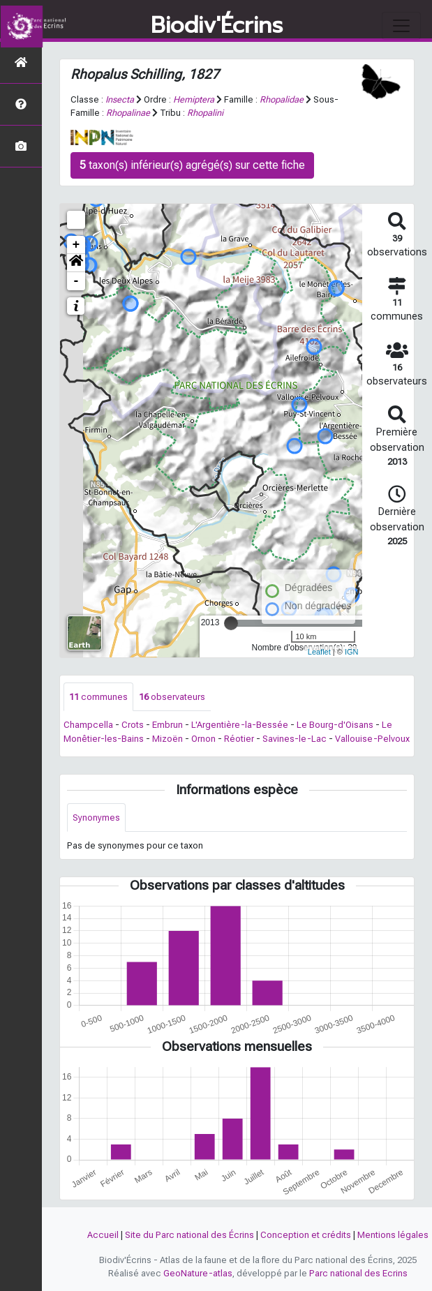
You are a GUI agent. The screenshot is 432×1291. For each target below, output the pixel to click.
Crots (132, 724)
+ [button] (76, 245)
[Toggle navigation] (401, 26)
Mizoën (167, 738)
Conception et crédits (305, 1235)
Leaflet (319, 652)
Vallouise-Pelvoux (372, 738)
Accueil (103, 1235)
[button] (76, 263)
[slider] (231, 623)
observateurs (172, 697)
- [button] (76, 281)
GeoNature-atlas (197, 1273)
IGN (352, 652)
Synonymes (96, 817)
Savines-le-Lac (294, 738)
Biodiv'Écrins (217, 26)
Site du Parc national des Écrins (189, 1235)
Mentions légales (393, 1235)
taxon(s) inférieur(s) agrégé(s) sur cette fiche (192, 165)
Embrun (167, 724)
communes (98, 697)
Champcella (88, 724)
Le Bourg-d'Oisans (335, 724)
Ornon (203, 738)
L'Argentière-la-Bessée (239, 724)
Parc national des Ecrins (358, 1273)
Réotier (239, 738)
